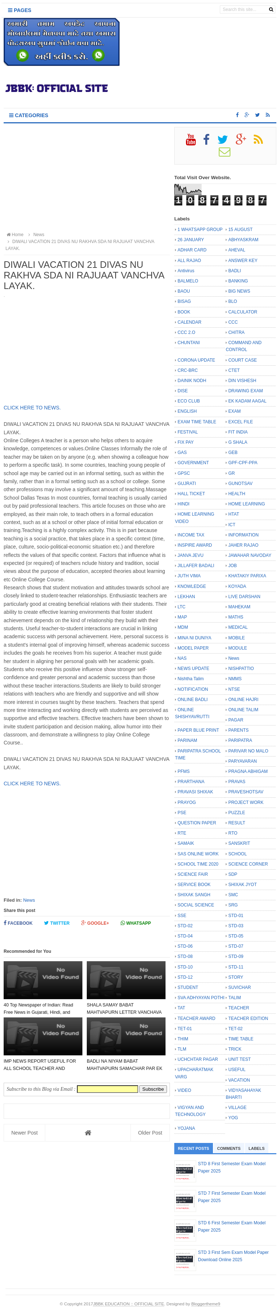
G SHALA (237, 442)
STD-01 (235, 915)
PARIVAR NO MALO (248, 751)
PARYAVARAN (242, 761)
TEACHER (238, 1007)
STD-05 (235, 936)
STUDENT (188, 987)
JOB (232, 565)
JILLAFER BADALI (196, 565)
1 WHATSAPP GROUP (200, 229)
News (29, 900)
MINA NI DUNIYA (194, 637)
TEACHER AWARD (196, 1018)
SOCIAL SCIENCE (196, 905)
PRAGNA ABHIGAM (248, 771)
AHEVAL (236, 250)
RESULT (236, 822)
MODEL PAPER (193, 648)
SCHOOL (237, 853)
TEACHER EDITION (248, 1018)
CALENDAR (189, 322)
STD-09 (235, 956)
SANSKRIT (239, 843)
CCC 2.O (186, 332)
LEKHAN (186, 596)
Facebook (18, 923)
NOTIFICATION (193, 689)
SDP (232, 874)
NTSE (234, 689)
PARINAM (187, 740)
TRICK (234, 1049)
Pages (19, 10)
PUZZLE (236, 812)
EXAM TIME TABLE (197, 421)
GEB (232, 452)
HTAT (233, 514)
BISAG (184, 301)
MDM (183, 627)
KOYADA (237, 586)
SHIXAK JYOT (242, 884)
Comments (229, 1148)
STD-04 (185, 936)
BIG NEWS (239, 291)
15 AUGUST (240, 229)
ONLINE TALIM (243, 709)
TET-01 (185, 1028)
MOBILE (236, 637)
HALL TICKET (191, 493)
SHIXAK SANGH (194, 894)
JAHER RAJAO (243, 545)
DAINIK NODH (192, 380)
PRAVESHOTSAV (245, 791)
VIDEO (184, 1090)
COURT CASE (242, 360)
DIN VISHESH (242, 380)
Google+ (95, 923)
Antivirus (186, 270)
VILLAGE (237, 1107)
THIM (183, 1038)
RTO (232, 833)
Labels (257, 1148)
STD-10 (185, 967)
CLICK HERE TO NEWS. (33, 408)
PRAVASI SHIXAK (195, 791)
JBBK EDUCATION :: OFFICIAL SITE (128, 1303)
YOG (233, 1117)
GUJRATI (187, 483)
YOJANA (186, 1128)
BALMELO (188, 281)
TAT (181, 1007)
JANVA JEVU (190, 555)
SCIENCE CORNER (248, 864)
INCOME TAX (191, 535)
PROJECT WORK (245, 802)
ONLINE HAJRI (243, 699)
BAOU (184, 291)
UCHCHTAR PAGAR (198, 1059)
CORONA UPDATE (196, 360)
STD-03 (235, 925)
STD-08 (185, 956)
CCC (233, 322)
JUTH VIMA (189, 575)
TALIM (234, 997)
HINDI (184, 504)
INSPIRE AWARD (195, 545)
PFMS (184, 771)
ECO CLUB (189, 401)
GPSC (184, 473)
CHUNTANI (189, 342)
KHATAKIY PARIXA (247, 575)
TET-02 (235, 1028)
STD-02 (185, 925)
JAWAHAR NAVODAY (249, 555)
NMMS (235, 678)
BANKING (238, 281)
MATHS (235, 617)
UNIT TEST (239, 1059)
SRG (233, 905)
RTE (182, 833)
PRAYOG (187, 802)
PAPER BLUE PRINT (198, 730)
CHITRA (236, 332)
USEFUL (236, 1069)
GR (231, 473)
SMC (233, 894)
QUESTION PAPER (197, 822)
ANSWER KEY (242, 260)
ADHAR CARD (192, 250)
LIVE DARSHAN (244, 596)
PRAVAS (236, 781)
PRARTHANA (191, 781)
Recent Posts (193, 1148)
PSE (182, 812)
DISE (183, 390)
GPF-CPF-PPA (242, 462)
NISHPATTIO (241, 668)
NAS (182, 658)
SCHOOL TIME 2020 (198, 864)
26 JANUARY (191, 239)
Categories (28, 115)
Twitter (57, 923)
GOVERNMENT (193, 462)
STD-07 (235, 946)
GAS (182, 452)
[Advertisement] (87, 178)
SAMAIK (186, 843)
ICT (231, 524)
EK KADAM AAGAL (247, 401)
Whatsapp (136, 923)
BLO (232, 301)
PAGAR (235, 720)
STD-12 (185, 977)
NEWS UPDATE (193, 668)
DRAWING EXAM (245, 390)
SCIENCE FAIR (193, 874)
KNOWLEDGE (192, 586)
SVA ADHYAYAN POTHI (201, 997)
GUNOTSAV (240, 483)
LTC (182, 606)
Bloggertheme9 (205, 1303)
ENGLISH (187, 411)
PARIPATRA (240, 740)
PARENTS (238, 730)
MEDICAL (238, 627)
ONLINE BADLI (193, 699)
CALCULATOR (242, 312)
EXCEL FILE (240, 421)
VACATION (239, 1080)
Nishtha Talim (191, 678)
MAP (182, 617)
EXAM (234, 411)
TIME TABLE (240, 1038)
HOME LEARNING (246, 504)
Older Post (150, 1133)
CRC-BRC (188, 370)
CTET (234, 370)
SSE (182, 915)
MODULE (237, 648)
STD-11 (235, 967)
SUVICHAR (239, 987)
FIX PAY (186, 442)
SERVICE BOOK (194, 884)
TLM (182, 1049)
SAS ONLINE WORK (198, 853)
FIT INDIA (238, 432)
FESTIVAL (188, 432)
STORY (235, 977)
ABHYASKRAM (243, 239)
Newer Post (24, 1133)
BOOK (184, 312)
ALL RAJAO (189, 260)
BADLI (234, 270)
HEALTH (236, 493)
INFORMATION (243, 535)
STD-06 (185, 946)
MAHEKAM (239, 606)
